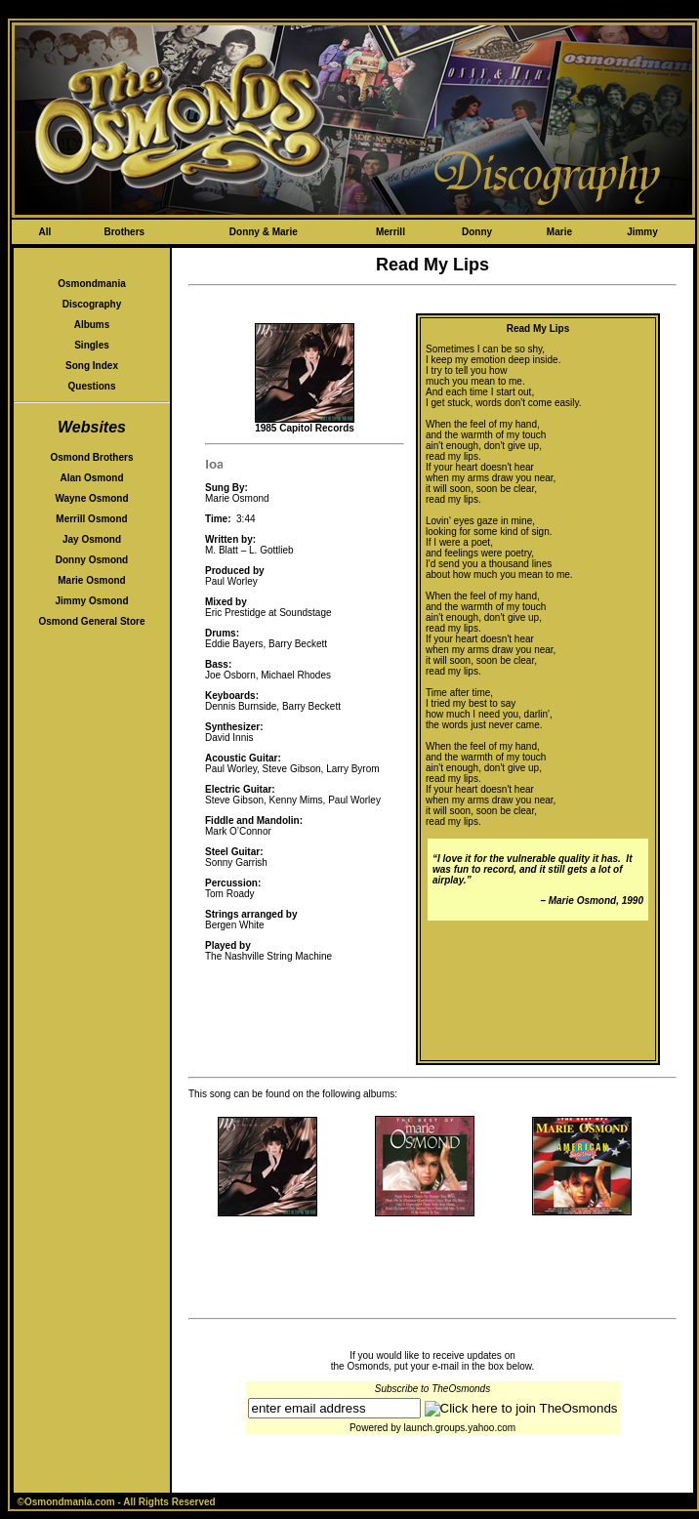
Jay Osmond (91, 539)
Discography (92, 304)
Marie (559, 231)
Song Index (91, 365)
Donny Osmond (92, 559)
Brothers (123, 231)
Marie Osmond (91, 580)
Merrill (390, 231)
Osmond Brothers (91, 457)
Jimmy (642, 231)
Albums (92, 324)
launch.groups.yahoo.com (460, 1427)
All (44, 231)
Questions (92, 386)
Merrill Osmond (91, 518)
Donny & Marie (263, 231)
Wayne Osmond (91, 498)
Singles (91, 345)
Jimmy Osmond (91, 600)
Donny (477, 231)
